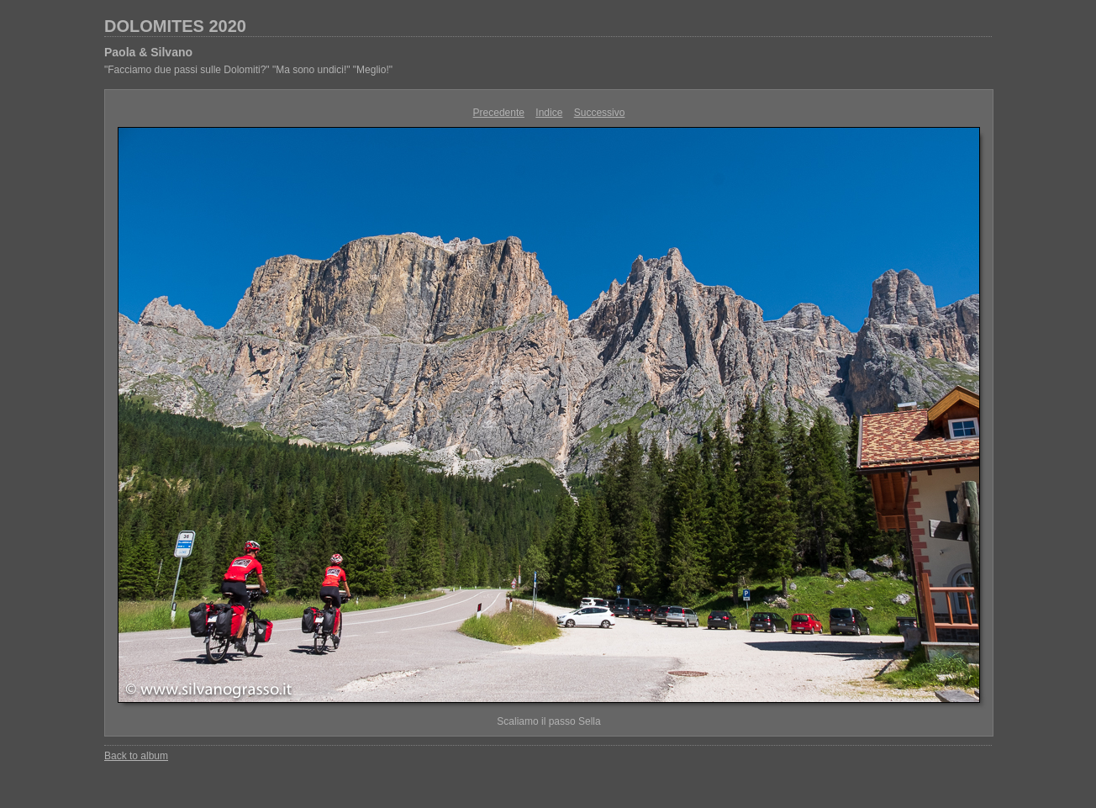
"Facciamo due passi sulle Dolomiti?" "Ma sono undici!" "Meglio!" (248, 70)
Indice (548, 113)
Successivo (599, 113)
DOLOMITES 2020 (175, 26)
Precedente (498, 113)
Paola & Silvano (148, 52)
